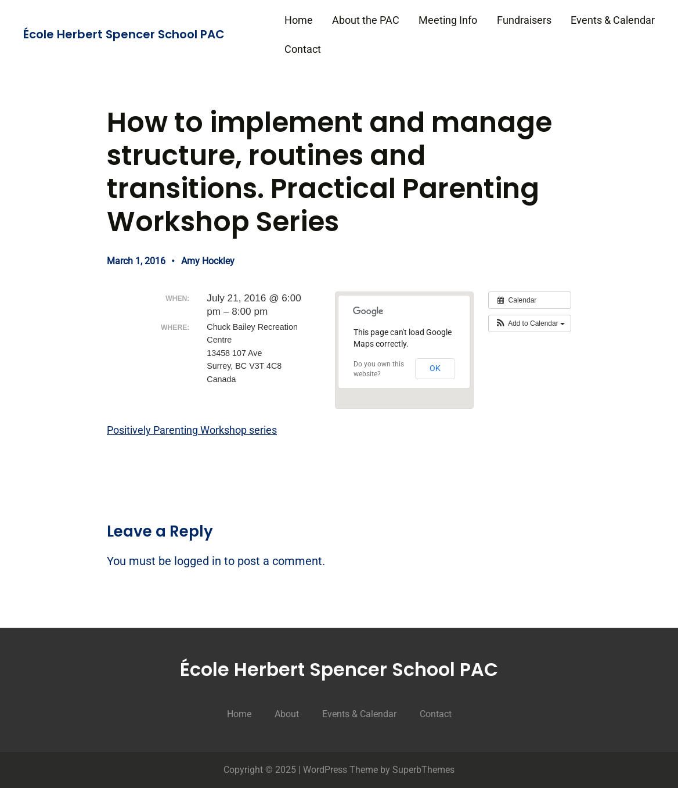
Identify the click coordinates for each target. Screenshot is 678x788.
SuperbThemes (423, 769)
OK (435, 368)
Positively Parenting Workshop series (192, 430)
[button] (530, 323)
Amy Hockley (208, 261)
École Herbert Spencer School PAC (124, 34)
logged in (197, 561)
